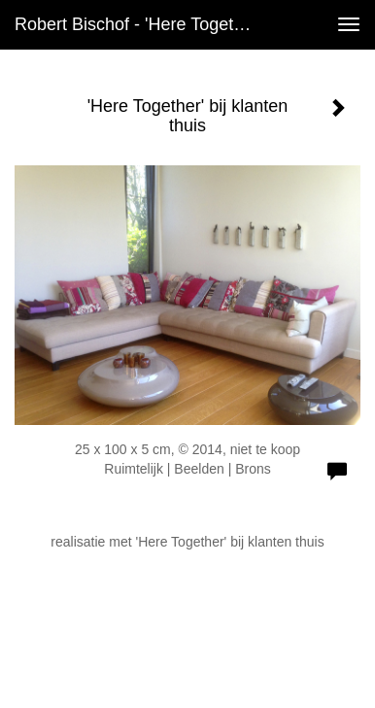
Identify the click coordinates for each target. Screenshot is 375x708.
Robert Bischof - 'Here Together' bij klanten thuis (143, 24)
